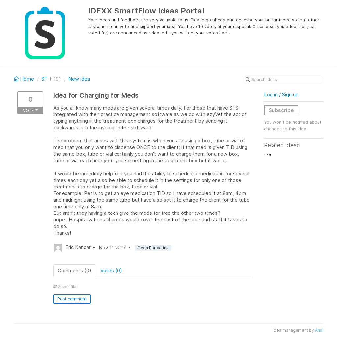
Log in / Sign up (281, 94)
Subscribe (281, 110)
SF (44, 79)
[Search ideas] (283, 79)
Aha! (319, 330)
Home (24, 79)
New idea (79, 79)
